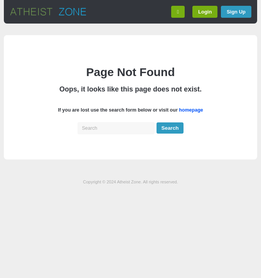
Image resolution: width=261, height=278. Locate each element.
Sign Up (236, 12)
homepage (191, 110)
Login (205, 12)
